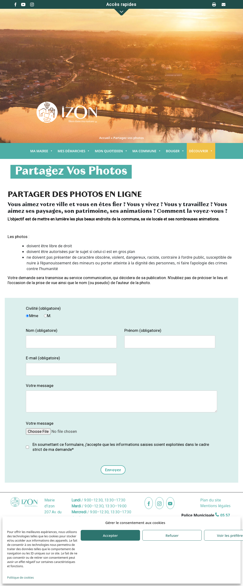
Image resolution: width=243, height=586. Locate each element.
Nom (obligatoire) (41, 330)
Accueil (104, 138)
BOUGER (175, 151)
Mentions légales (215, 505)
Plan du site (210, 500)
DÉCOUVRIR (201, 151)
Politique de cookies (20, 578)
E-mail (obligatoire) (43, 358)
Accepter (110, 535)
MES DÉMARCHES (74, 151)
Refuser (171, 535)
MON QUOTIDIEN (111, 151)
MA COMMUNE (146, 151)
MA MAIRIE (41, 151)
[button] (121, 12)
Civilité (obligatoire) (43, 308)
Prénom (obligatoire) (142, 330)
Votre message (39, 385)
